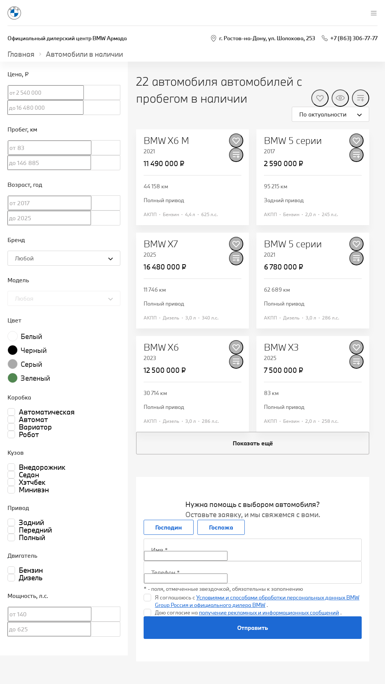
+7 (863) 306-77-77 (353, 38)
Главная (21, 54)
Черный (34, 350)
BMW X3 (281, 347)
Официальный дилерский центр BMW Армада (67, 38)
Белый (31, 336)
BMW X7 (161, 244)
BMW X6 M (166, 140)
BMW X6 (161, 347)
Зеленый (35, 378)
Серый (31, 364)
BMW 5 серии (293, 140)
